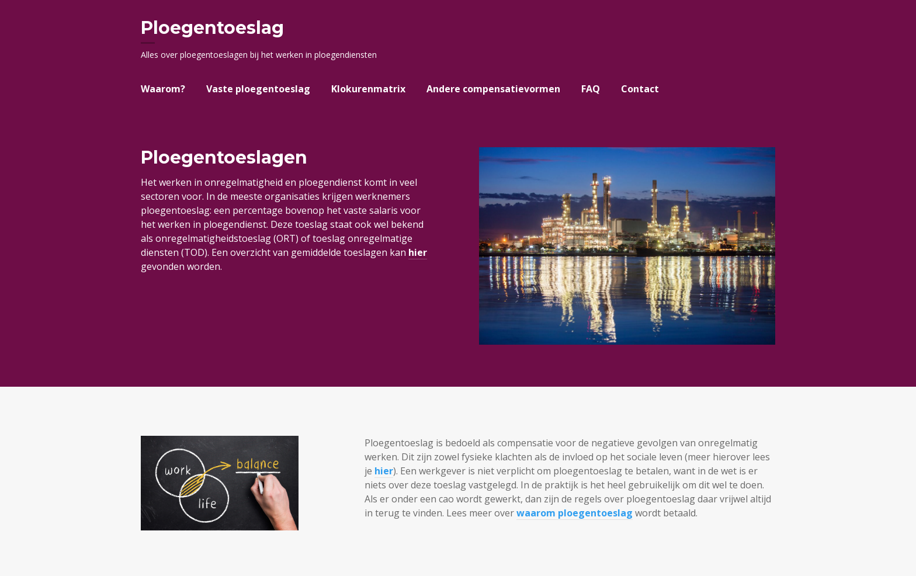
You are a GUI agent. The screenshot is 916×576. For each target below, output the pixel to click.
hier (417, 252)
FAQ (590, 88)
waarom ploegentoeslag (574, 512)
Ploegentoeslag (212, 28)
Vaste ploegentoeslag (258, 88)
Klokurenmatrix (368, 88)
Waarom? (163, 88)
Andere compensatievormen (493, 88)
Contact (640, 88)
